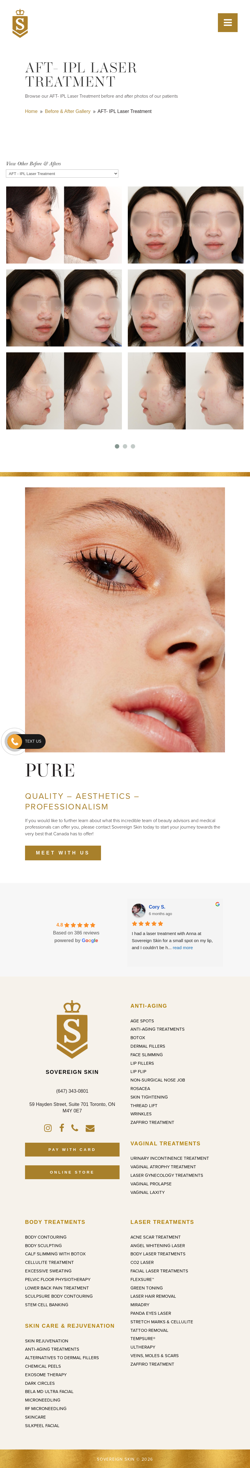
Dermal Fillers (147, 1046)
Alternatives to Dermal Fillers (62, 1357)
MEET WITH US (63, 852)
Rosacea (140, 1088)
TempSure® (142, 1338)
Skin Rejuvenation (46, 1341)
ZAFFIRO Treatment (152, 1122)
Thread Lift (144, 1105)
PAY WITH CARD (72, 1149)
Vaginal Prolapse (151, 1184)
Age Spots (142, 1021)
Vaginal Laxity (147, 1192)
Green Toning (146, 1288)
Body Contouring (46, 1237)
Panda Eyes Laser (150, 1313)
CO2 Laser (142, 1262)
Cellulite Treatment (49, 1262)
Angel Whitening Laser (157, 1245)
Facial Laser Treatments (159, 1271)
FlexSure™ (142, 1279)
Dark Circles (40, 1383)
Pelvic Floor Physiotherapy (57, 1279)
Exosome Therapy (46, 1375)
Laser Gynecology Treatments (166, 1175)
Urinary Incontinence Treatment (169, 1158)
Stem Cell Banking (46, 1305)
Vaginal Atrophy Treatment (163, 1167)
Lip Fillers (142, 1063)
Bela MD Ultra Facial (49, 1391)
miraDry (139, 1305)
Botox (137, 1037)
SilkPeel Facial (42, 1425)
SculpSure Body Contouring (59, 1296)
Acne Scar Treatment (155, 1237)
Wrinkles (141, 1114)
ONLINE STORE (72, 1172)
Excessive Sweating (48, 1271)
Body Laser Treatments (158, 1254)
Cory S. (157, 906)
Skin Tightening (149, 1097)
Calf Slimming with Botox (55, 1254)
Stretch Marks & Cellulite (161, 1322)
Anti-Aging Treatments (157, 1029)
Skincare (35, 1417)
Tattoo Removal (149, 1330)
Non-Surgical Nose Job (157, 1080)
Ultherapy (142, 1347)
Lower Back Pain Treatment (57, 1288)
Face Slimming (146, 1055)
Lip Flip (138, 1071)
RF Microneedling (46, 1408)
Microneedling (42, 1400)
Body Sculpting (43, 1245)
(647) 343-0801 (72, 1091)
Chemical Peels (43, 1366)
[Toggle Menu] (228, 22)
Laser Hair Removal (153, 1296)
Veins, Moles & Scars (154, 1355)
